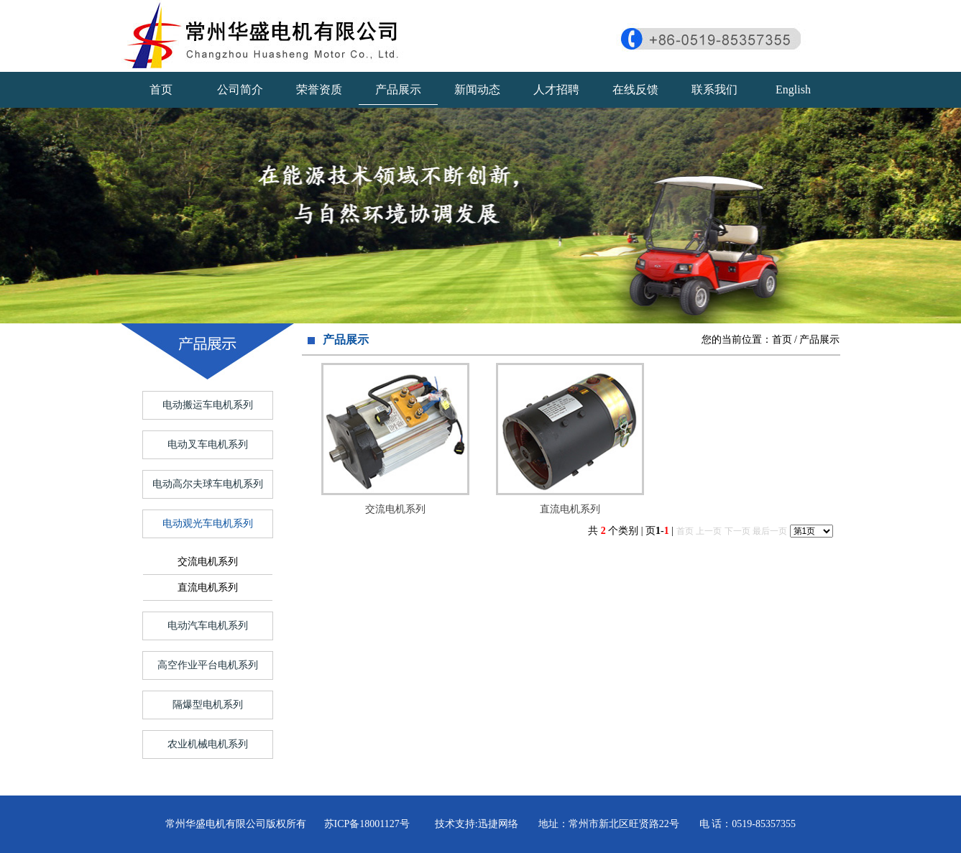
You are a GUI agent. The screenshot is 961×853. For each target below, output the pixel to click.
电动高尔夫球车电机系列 (207, 484)
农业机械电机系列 (207, 744)
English (793, 89)
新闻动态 (477, 89)
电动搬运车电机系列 (207, 405)
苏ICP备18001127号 (367, 824)
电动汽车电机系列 (207, 625)
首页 (161, 89)
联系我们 (714, 89)
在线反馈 (635, 89)
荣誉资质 (319, 89)
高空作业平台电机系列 (207, 665)
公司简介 (240, 89)
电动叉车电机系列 (207, 444)
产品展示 (398, 89)
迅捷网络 (498, 824)
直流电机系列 (208, 587)
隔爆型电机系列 (208, 704)
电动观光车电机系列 (207, 523)
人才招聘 (556, 89)
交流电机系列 (208, 561)
